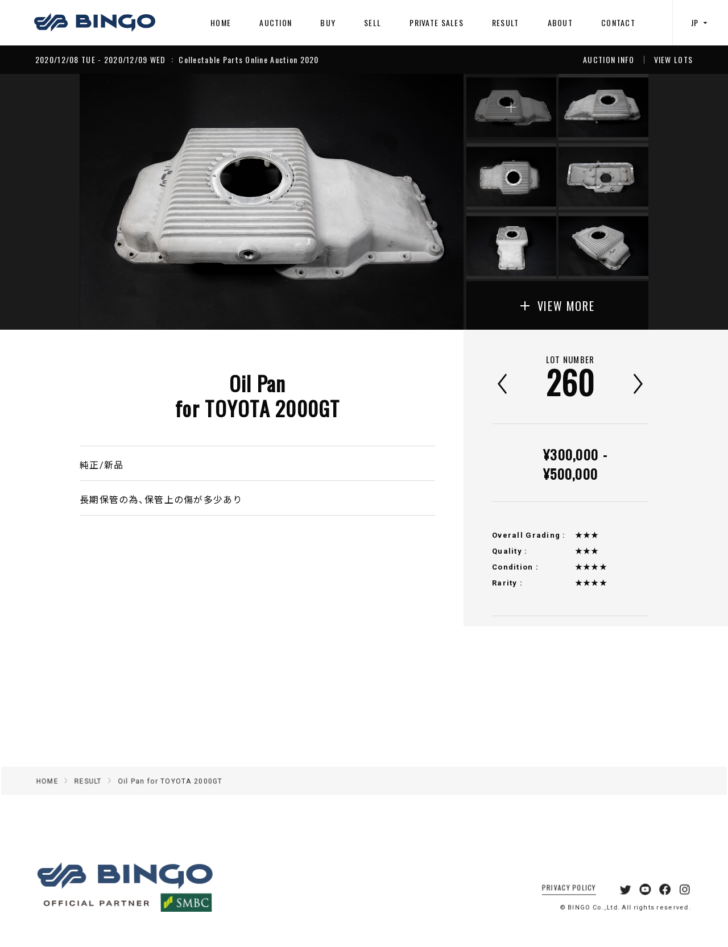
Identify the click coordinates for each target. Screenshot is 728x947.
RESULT (505, 22)
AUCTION (275, 22)
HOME (220, 22)
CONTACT (618, 22)
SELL (372, 22)
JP (700, 22)
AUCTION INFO (608, 60)
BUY (328, 22)
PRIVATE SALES (437, 22)
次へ (638, 383)
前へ (502, 383)
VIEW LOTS (673, 60)
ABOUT (560, 22)
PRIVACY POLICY (558, 900)
